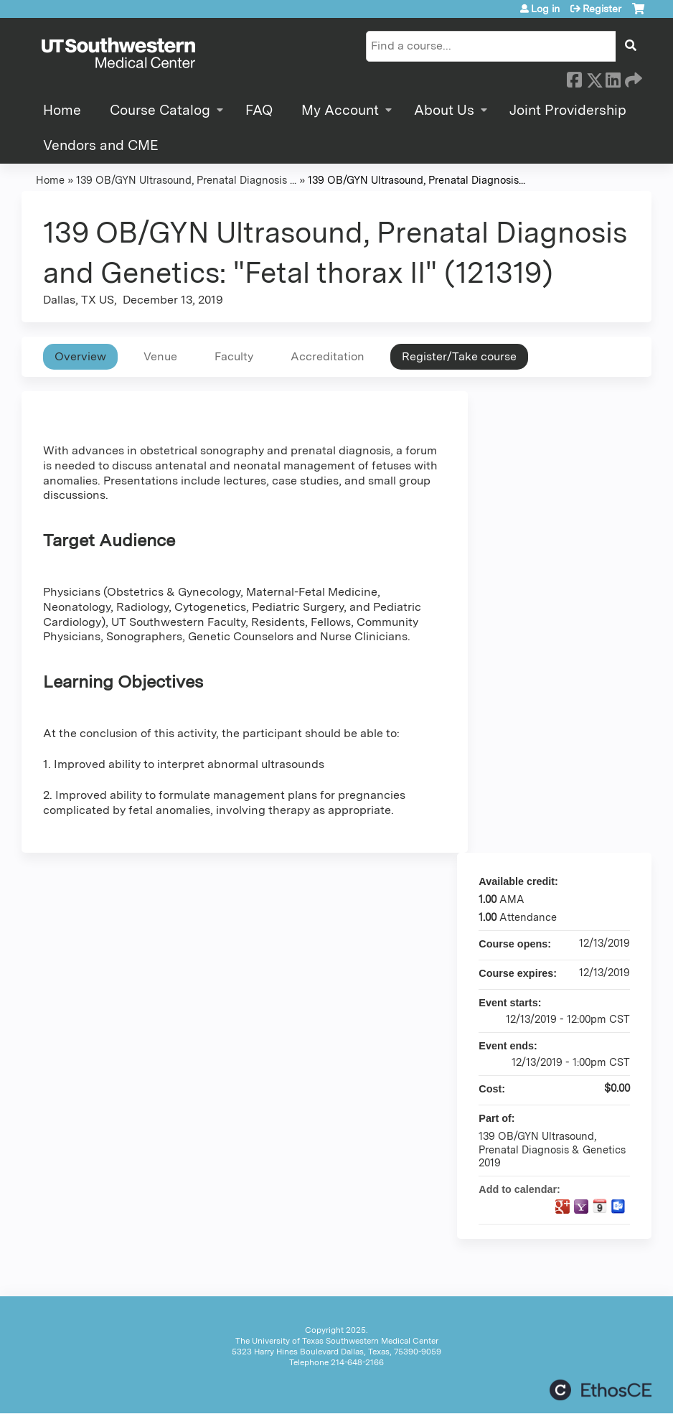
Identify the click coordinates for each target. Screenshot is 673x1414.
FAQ (259, 110)
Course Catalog (160, 110)
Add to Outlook (618, 1206)
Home (62, 110)
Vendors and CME (101, 145)
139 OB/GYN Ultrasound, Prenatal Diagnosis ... (186, 180)
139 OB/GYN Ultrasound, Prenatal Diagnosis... (416, 180)
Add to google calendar (562, 1206)
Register (602, 9)
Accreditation (327, 356)
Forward (632, 77)
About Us (444, 110)
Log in (545, 9)
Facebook (574, 77)
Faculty (234, 356)
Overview (80, 356)
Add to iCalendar (600, 1206)
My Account (340, 110)
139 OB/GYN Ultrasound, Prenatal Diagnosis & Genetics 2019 (552, 1149)
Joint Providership (567, 110)
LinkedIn (613, 77)
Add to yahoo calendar (581, 1206)
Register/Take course (459, 356)
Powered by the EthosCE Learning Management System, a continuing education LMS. (600, 1390)
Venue (160, 356)
